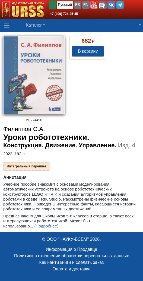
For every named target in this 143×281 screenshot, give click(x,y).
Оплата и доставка (72, 269)
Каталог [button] (34, 25)
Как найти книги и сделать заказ (71, 262)
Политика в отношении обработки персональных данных (71, 256)
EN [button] (85, 4)
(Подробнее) (46, 226)
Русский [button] (65, 4)
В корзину (88, 51)
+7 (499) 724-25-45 (64, 14)
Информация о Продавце (71, 249)
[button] (94, 5)
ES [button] (77, 4)
